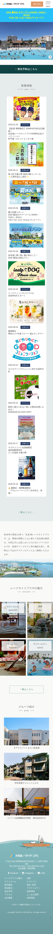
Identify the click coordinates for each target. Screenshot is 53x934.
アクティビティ (34, 888)
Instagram (29, 873)
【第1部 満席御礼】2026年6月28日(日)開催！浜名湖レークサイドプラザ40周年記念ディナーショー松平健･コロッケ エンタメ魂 (26, 133)
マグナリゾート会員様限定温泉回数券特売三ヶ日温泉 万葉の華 (20, 450)
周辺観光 (8, 888)
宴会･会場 (31, 885)
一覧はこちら (26, 689)
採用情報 (31, 868)
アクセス (8, 894)
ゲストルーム (10, 881)
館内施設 (8, 885)
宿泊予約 (37, 4)
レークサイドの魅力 (13, 878)
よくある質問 (33, 894)
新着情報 (31, 891)
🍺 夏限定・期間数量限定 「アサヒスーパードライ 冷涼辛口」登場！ (25, 490)
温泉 (29, 878)
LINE (43, 873)
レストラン (32, 881)
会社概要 (22, 868)
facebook (14, 873)
